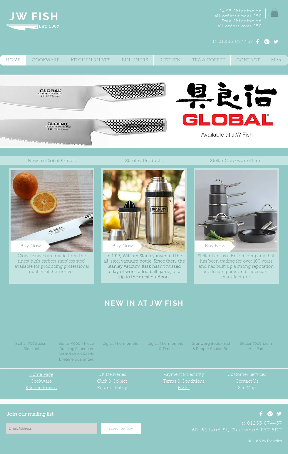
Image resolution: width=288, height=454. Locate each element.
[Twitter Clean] (276, 41)
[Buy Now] (31, 246)
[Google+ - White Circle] (266, 41)
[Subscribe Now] (121, 428)
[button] (274, 12)
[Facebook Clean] (257, 41)
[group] (143, 338)
